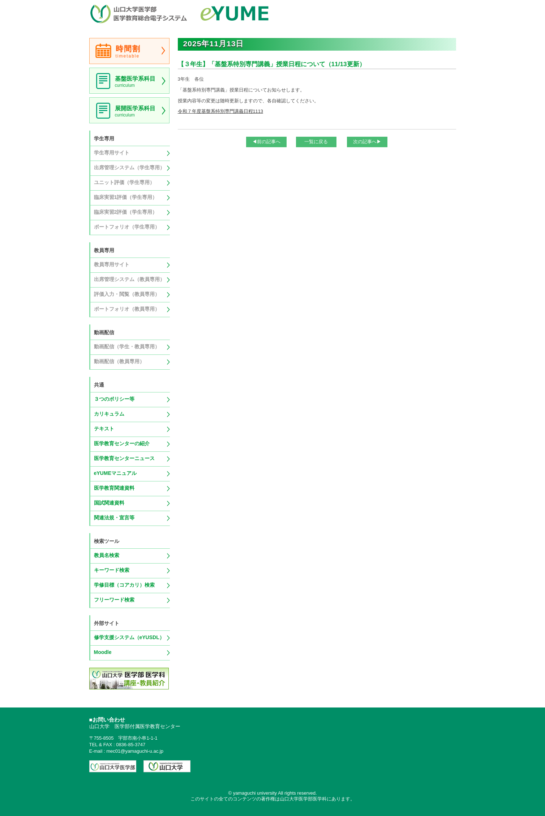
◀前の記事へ (266, 141)
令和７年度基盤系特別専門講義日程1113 (220, 111)
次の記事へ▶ (367, 141)
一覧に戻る (316, 141)
